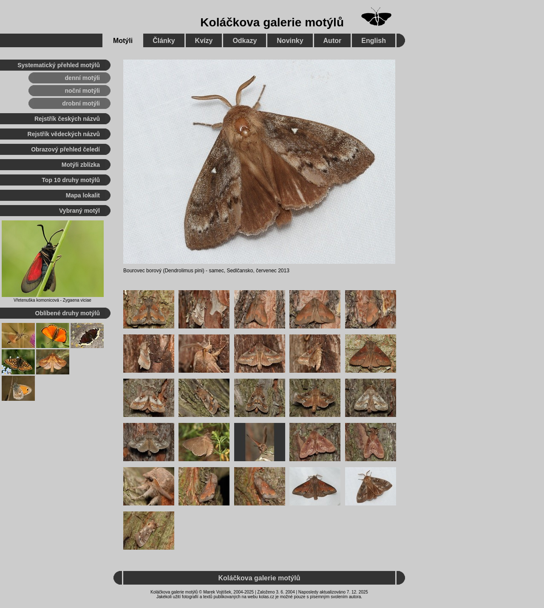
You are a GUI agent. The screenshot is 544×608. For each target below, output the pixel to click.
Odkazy (244, 40)
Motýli (123, 40)
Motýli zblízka (81, 164)
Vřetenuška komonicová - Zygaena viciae (52, 300)
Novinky (290, 40)
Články (164, 40)
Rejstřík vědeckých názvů (64, 134)
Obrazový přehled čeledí (65, 149)
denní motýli (82, 77)
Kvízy (204, 40)
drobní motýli (81, 103)
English (373, 40)
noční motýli (82, 90)
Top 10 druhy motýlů (71, 180)
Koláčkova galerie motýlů (272, 22)
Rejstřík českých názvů (67, 118)
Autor (332, 40)
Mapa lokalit (83, 195)
